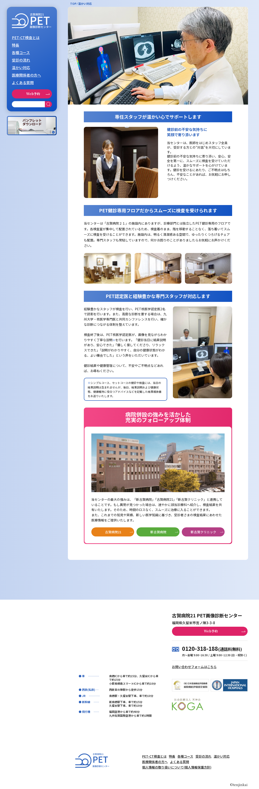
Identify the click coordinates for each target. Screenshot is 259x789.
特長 (15, 45)
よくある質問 (23, 82)
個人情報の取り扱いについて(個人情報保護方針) (176, 767)
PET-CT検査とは (26, 37)
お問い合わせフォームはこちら (194, 666)
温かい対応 (21, 67)
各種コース (21, 52)
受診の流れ (21, 60)
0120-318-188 (200, 648)
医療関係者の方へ (26, 75)
